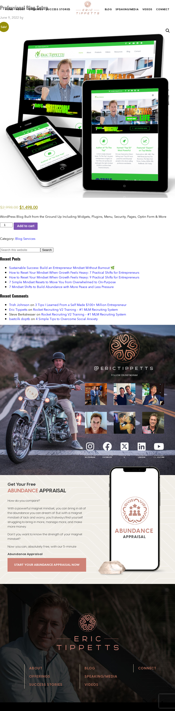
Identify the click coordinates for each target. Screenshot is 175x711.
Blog (108, 9)
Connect (162, 9)
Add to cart (25, 226)
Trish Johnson (19, 304)
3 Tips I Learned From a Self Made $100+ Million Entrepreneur (80, 304)
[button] (168, 31)
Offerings (35, 9)
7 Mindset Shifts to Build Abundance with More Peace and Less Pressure (61, 286)
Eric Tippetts (18, 309)
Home (9, 9)
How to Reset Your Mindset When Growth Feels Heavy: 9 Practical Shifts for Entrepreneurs (74, 277)
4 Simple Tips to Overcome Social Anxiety (67, 318)
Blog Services (25, 238)
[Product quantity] (6, 225)
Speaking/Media (127, 9)
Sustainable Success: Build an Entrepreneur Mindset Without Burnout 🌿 (62, 267)
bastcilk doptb (19, 318)
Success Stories (58, 9)
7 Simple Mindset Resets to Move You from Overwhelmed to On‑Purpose (62, 282)
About (21, 9)
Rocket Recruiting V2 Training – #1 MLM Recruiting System (75, 309)
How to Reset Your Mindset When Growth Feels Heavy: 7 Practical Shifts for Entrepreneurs (74, 272)
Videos (147, 9)
